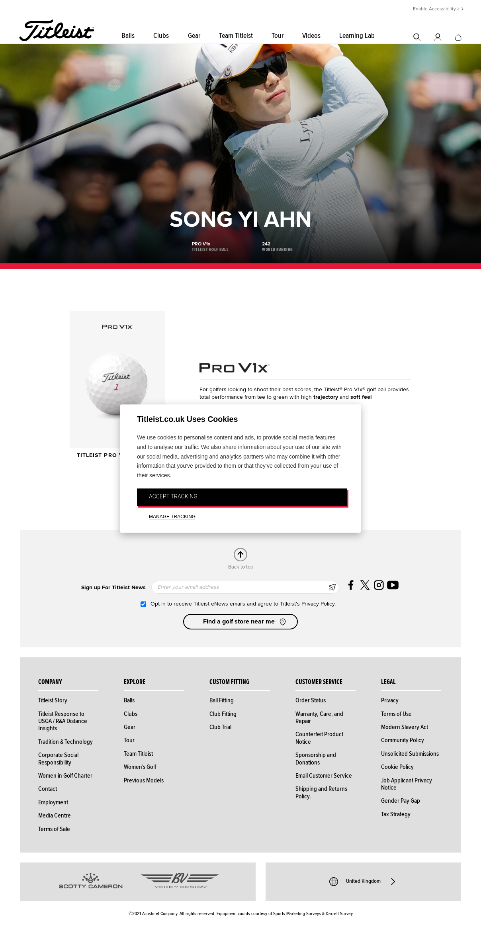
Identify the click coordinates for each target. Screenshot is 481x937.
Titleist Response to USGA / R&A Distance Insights (62, 721)
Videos (311, 35)
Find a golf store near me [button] (245, 622)
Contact (47, 789)
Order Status (310, 700)
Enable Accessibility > (436, 9)
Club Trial (220, 727)
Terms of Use (396, 714)
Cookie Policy (397, 767)
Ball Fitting (221, 700)
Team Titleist (236, 35)
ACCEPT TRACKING (173, 496)
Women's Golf (140, 767)
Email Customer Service (323, 776)
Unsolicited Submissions (410, 754)
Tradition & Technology (65, 742)
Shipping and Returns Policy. (321, 792)
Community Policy (402, 740)
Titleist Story (52, 700)
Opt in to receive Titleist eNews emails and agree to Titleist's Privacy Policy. (243, 603)
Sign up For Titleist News (113, 587)
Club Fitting (223, 714)
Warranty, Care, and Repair (319, 717)
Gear (194, 35)
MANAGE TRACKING (172, 516)
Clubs (161, 35)
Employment (53, 802)
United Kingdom (363, 881)
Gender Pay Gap (400, 801)
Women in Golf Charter (65, 776)
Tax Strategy (396, 814)
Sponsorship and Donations (315, 758)
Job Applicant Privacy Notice (406, 784)
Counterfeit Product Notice (319, 737)
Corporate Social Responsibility (58, 758)
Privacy (390, 700)
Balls (128, 35)
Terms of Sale (54, 829)
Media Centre (54, 815)
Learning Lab (357, 35)
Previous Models (144, 780)
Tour (278, 35)
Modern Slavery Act (404, 727)
